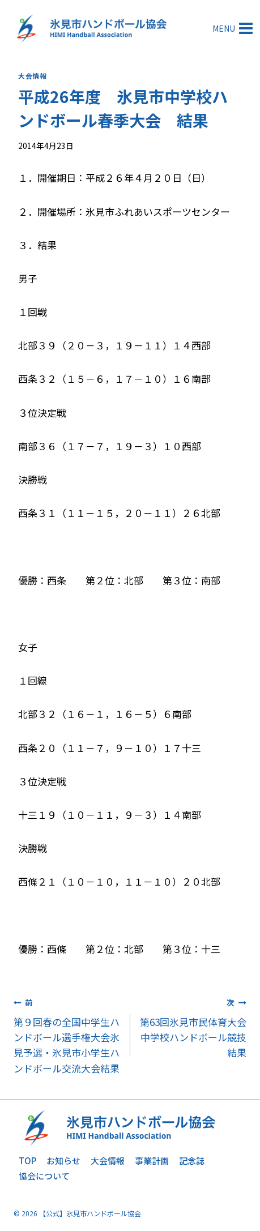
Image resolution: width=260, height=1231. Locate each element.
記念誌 (191, 1160)
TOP (27, 1160)
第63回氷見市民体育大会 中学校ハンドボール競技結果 (193, 1026)
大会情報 (32, 75)
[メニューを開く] (233, 28)
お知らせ (63, 1160)
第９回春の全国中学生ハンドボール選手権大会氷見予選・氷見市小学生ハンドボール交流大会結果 (67, 1034)
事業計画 (152, 1160)
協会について (44, 1176)
